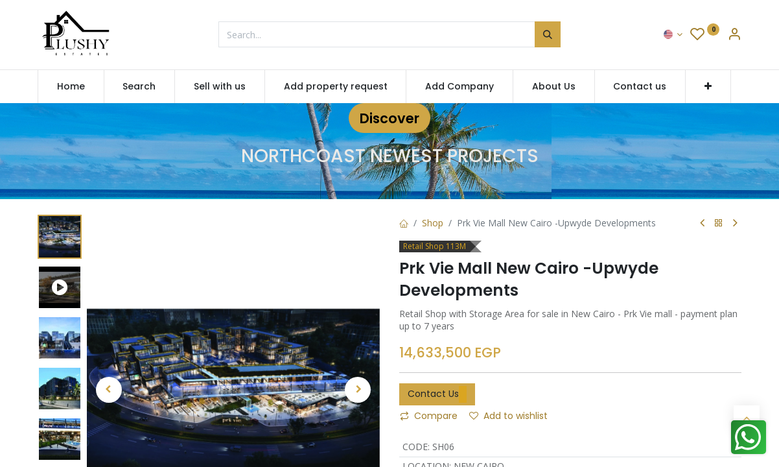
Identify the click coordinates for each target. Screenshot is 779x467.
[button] (708, 87)
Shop (432, 223)
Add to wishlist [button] (508, 415)
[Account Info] (734, 35)
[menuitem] (71, 87)
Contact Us (437, 394)
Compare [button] (429, 415)
